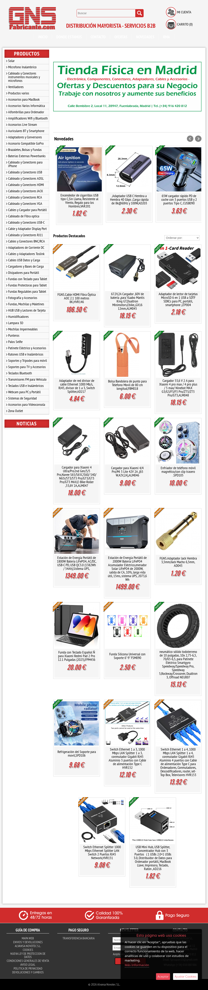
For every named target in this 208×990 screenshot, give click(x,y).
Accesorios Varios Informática (26, 105)
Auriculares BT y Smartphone (26, 130)
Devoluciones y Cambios (28, 972)
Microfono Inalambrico (22, 67)
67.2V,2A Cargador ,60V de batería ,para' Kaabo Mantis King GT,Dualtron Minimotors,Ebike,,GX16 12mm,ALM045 (127, 301)
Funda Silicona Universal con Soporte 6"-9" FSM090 (127, 656)
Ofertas (120, 37)
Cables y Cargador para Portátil (27, 209)
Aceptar (163, 976)
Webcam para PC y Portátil (24, 392)
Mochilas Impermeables (23, 329)
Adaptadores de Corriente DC (26, 247)
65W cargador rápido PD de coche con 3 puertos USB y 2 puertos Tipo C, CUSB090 (179, 199)
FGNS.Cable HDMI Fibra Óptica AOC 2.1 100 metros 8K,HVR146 (76, 298)
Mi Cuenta (184, 12)
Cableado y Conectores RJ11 (25, 235)
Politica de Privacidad (28, 968)
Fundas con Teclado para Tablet (27, 279)
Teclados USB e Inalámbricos (26, 385)
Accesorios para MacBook (24, 99)
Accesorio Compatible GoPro (26, 143)
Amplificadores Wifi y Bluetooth (28, 118)
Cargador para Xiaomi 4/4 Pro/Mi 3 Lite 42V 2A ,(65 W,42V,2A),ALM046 (127, 471)
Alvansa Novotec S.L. (28, 946)
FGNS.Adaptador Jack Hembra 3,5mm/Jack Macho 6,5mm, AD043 (178, 562)
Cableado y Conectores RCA (25, 197)
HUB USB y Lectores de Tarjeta (27, 310)
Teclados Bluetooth (20, 373)
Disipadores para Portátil (23, 272)
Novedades (145, 37)
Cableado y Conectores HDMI (26, 184)
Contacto (98, 37)
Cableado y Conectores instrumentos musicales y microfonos (24, 77)
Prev (190, 139)
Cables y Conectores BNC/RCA (26, 241)
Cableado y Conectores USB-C (26, 222)
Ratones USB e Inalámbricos (25, 354)
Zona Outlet (15, 410)
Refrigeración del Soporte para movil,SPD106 (76, 753)
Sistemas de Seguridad (22, 398)
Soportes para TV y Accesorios (27, 366)
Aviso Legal (27, 964)
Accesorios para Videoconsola (26, 404)
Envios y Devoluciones (28, 942)
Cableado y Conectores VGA (25, 203)
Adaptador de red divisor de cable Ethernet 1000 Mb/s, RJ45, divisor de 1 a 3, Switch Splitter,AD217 (76, 386)
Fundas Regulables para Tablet (27, 291)
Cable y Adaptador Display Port (27, 228)
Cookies (28, 950)
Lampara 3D (15, 322)
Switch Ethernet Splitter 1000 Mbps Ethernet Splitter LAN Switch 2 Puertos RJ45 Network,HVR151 (102, 852)
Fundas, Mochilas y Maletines (26, 304)
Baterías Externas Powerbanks (27, 156)
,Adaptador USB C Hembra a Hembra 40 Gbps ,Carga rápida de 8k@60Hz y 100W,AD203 (129, 199)
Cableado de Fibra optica (23, 216)
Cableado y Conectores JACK (25, 191)
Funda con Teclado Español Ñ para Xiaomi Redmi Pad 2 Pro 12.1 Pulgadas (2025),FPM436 (76, 656)
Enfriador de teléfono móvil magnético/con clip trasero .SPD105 (178, 471)
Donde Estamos (69, 37)
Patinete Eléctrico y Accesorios (27, 348)
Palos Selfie (15, 341)
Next (198, 139)
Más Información (137, 965)
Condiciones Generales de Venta (28, 961)
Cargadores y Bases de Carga (26, 266)
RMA (166, 37)
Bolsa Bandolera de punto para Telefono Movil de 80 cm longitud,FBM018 (127, 385)
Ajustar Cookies (185, 976)
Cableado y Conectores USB (25, 172)
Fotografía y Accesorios (22, 297)
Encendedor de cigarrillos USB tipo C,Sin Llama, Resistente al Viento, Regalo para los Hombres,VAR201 (79, 200)
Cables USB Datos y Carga (24, 260)
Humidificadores (18, 316)
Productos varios (18, 93)
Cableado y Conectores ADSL (26, 178)
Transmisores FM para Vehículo (27, 379)
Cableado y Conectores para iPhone (25, 164)
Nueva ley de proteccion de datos (28, 955)
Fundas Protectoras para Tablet (27, 285)
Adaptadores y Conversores (25, 137)
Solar (11, 60)
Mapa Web (28, 938)
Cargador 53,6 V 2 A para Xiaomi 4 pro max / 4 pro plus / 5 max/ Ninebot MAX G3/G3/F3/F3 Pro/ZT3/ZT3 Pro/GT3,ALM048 (178, 387)
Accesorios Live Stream (22, 124)
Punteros (13, 335)
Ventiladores (16, 86)
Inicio (43, 37)
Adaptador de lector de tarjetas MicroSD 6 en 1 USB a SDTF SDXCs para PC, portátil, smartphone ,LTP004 (178, 299)
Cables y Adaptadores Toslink (26, 253)
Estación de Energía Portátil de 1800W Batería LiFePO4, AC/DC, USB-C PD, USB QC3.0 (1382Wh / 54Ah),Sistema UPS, (76, 563)
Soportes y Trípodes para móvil (27, 360)
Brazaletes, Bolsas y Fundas (25, 149)
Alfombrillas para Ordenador (26, 112)
